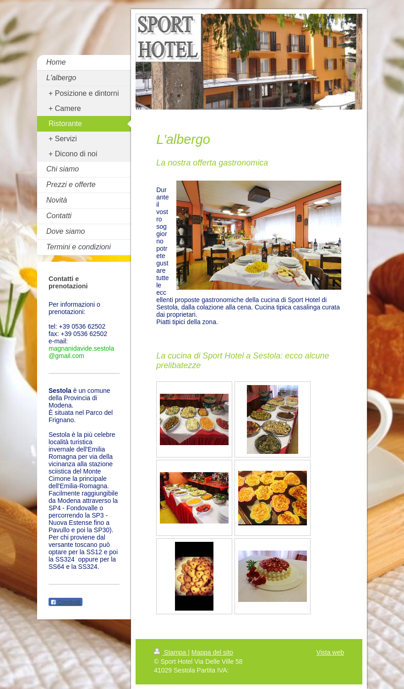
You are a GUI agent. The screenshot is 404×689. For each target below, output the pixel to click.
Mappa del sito (212, 652)
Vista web (330, 652)
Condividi (65, 602)
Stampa (171, 652)
